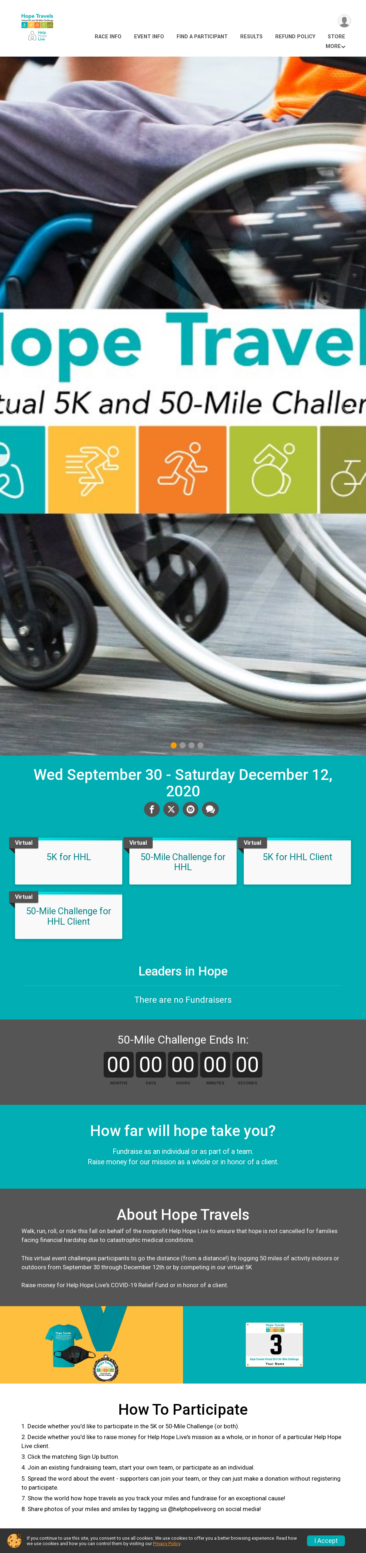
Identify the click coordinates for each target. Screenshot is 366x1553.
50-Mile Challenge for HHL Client (68, 916)
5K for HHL (68, 857)
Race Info (108, 37)
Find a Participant (202, 37)
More (333, 46)
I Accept (326, 1540)
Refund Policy (295, 37)
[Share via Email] (190, 809)
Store (336, 37)
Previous (20, 405)
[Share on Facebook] (152, 809)
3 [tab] (191, 745)
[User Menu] (344, 21)
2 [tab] (182, 745)
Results (251, 37)
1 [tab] (173, 745)
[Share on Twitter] (171, 809)
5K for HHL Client (297, 857)
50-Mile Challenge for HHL (183, 862)
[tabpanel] (183, 406)
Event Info (149, 37)
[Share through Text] (210, 809)
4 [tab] (200, 745)
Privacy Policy (166, 1543)
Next (355, 405)
